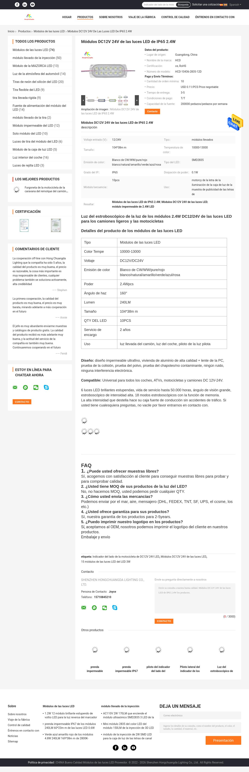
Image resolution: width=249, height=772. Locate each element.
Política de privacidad (41, 762)
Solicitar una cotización (206, 4)
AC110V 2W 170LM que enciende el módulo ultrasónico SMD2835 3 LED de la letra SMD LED (128, 716)
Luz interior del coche (27, 157)
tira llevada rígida (24, 98)
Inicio (11, 31)
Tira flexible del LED (26, 90)
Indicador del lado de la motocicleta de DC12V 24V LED (126, 556)
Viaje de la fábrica (141, 17)
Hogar (66, 17)
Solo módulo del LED (27, 133)
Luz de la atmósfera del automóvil (36, 74)
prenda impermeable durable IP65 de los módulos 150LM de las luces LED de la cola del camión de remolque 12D (94, 669)
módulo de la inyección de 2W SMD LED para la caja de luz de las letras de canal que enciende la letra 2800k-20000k (127, 737)
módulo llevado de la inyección (34, 58)
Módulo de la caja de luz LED (32, 149)
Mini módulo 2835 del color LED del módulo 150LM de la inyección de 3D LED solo (128, 726)
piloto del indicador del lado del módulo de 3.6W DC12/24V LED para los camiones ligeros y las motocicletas (158, 669)
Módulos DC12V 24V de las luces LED (183, 556)
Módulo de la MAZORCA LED (32, 66)
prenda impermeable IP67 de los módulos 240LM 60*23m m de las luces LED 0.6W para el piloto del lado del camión (126, 669)
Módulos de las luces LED (49, 31)
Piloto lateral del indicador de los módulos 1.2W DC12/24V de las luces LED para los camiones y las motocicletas (190, 669)
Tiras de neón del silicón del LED (35, 82)
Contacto (152, 111)
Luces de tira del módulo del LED (35, 141)
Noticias (13, 736)
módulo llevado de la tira (29, 117)
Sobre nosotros (111, 17)
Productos (85, 17)
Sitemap (13, 741)
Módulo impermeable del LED (33, 125)
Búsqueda (183, 4)
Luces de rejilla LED (26, 165)
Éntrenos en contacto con (214, 17)
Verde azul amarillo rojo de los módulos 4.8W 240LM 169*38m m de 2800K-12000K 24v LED (69, 737)
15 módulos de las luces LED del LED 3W (105, 561)
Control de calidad (175, 17)
